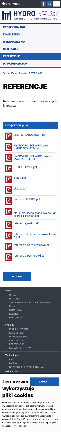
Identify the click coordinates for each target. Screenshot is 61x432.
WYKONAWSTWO (14, 41)
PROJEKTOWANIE (14, 27)
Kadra (12, 306)
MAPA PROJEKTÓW (15, 63)
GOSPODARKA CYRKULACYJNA (26, 367)
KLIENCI (13, 313)
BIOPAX (13, 363)
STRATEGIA (15, 310)
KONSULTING (11, 34)
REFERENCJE (11, 56)
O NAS (12, 294)
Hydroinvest (11, 4)
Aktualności (11, 371)
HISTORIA (14, 298)
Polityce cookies (18, 426)
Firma (8, 290)
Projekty (23, 73)
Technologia (12, 355)
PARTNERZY (16, 317)
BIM (11, 359)
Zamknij (44, 381)
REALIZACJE (11, 49)
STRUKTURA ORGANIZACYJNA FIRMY (29, 302)
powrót (17, 276)
